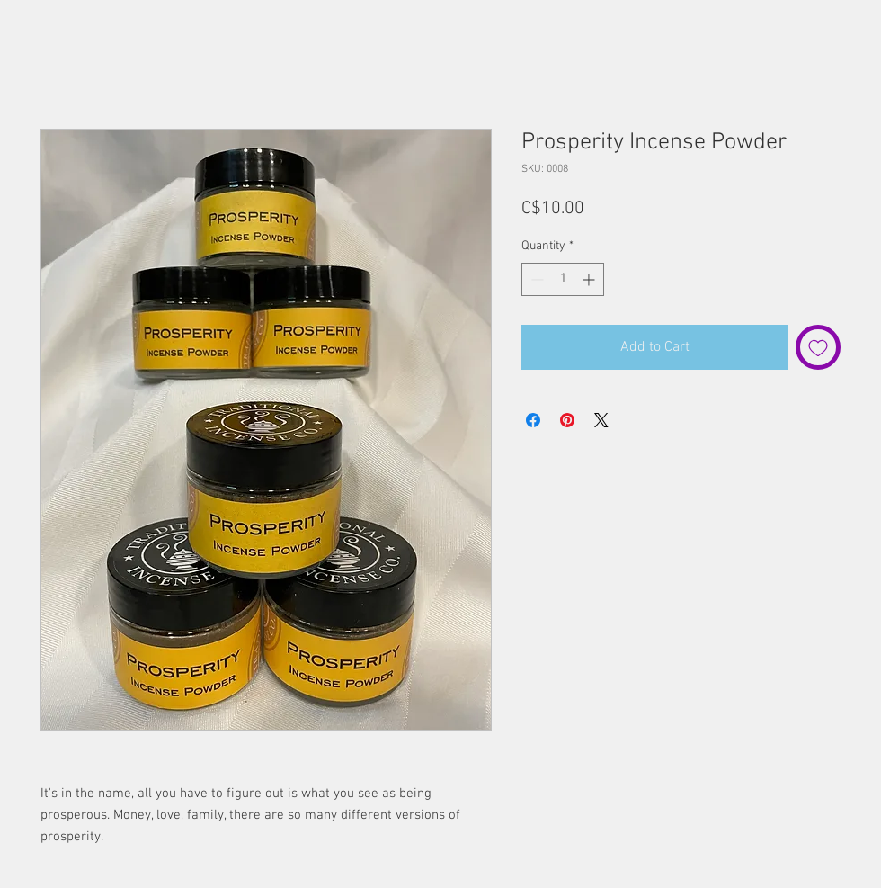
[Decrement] (535, 279)
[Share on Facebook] (533, 420)
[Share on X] (601, 420)
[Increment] (590, 279)
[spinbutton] (563, 279)
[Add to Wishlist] (818, 347)
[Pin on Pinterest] (567, 420)
